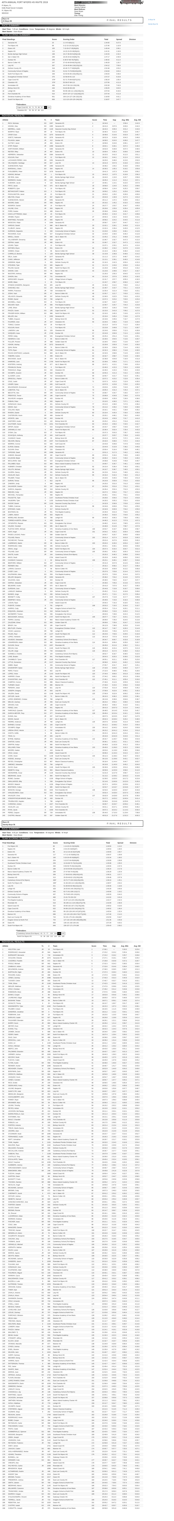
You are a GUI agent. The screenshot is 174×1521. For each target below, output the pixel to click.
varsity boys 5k (153, 24)
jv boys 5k (151, 19)
